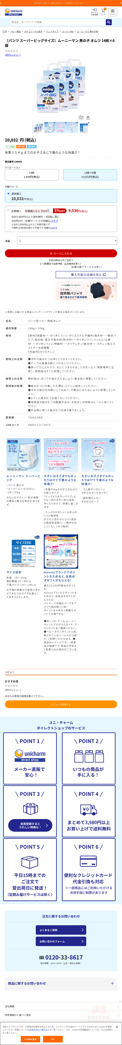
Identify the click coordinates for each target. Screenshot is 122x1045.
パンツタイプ (52, 31)
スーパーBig (67, 31)
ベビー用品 (15, 31)
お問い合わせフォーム (52, 941)
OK (52, 1039)
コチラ (54, 221)
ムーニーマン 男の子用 (87, 31)
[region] (61, 1033)
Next (88, 86)
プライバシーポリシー (39, 1029)
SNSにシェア (88, 117)
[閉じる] (116, 1027)
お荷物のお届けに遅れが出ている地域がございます (61, 3)
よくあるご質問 (48, 930)
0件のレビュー (13, 54)
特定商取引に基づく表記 (18, 1015)
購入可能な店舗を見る (86, 274)
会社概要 (9, 1006)
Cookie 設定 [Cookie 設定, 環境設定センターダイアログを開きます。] (30, 1039)
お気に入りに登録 (81, 117)
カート (103, 12)
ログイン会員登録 (94, 12)
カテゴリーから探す (33, 31)
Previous (33, 86)
